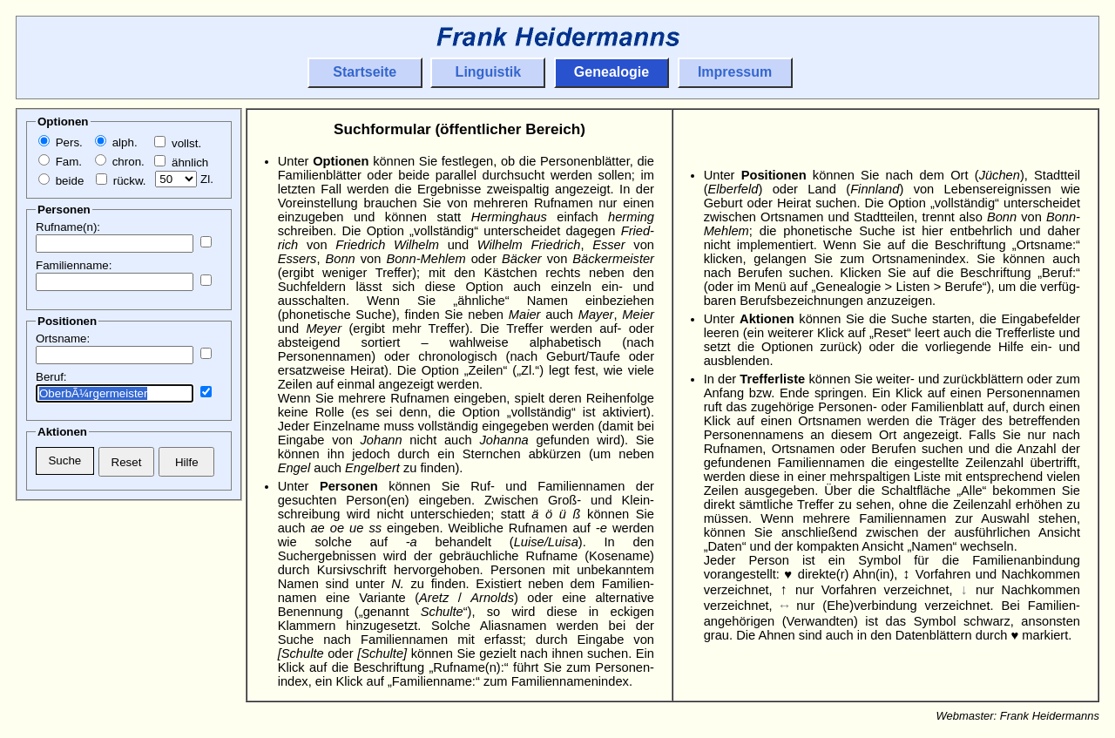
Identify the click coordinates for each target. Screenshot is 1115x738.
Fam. (60, 161)
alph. (116, 142)
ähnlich (181, 162)
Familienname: (74, 265)
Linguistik (489, 71)
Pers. (60, 142)
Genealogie (611, 71)
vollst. (177, 143)
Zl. (184, 179)
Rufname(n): (68, 227)
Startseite (364, 71)
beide (61, 180)
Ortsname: (63, 338)
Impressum (735, 71)
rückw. (120, 180)
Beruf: (51, 376)
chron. (120, 161)
